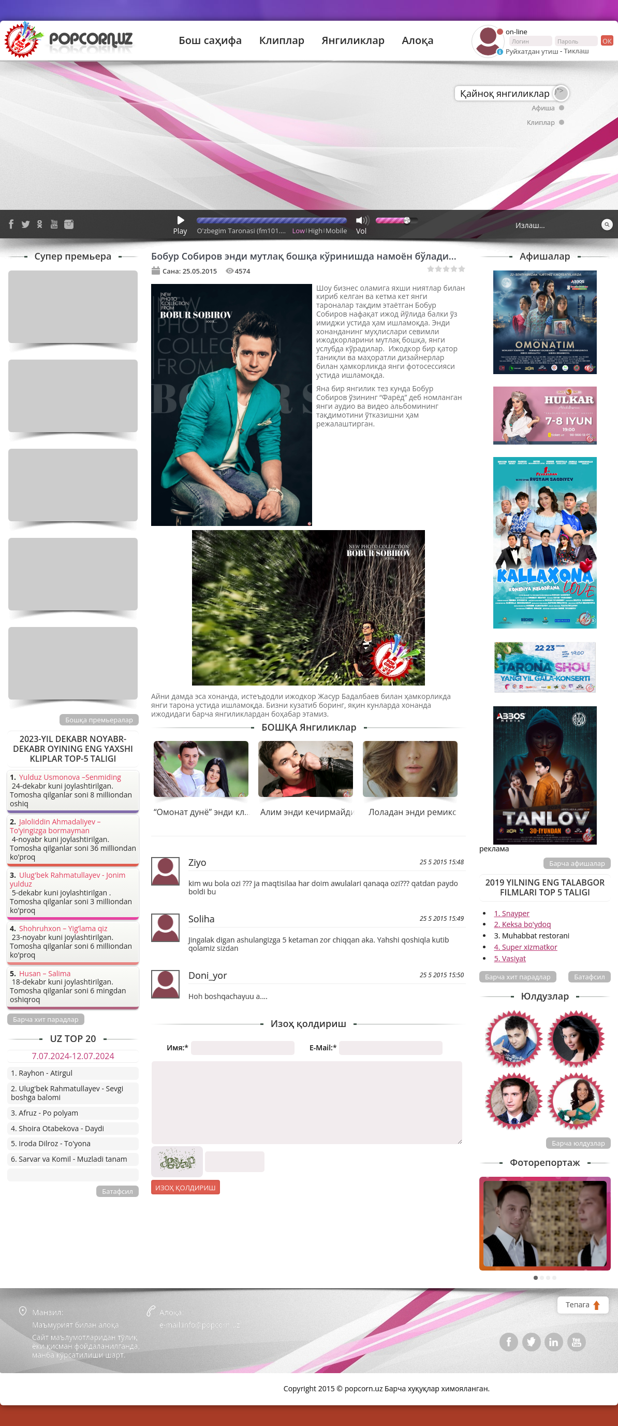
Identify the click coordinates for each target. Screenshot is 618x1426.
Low (298, 230)
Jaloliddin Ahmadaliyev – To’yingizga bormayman (55, 826)
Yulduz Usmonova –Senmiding (70, 777)
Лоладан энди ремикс (412, 812)
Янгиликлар (353, 40)
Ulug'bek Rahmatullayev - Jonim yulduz (68, 880)
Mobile (336, 230)
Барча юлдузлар (578, 1143)
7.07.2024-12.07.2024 (73, 1056)
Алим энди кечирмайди (308, 812)
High (315, 230)
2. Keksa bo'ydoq (522, 924)
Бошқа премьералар (99, 719)
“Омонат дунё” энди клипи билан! (221, 812)
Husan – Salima (44, 973)
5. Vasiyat (510, 958)
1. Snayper (512, 913)
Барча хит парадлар (518, 976)
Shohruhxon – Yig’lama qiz (63, 928)
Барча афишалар (577, 863)
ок (606, 40)
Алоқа (418, 40)
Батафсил (589, 976)
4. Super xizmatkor (525, 947)
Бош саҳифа (210, 40)
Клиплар (282, 40)
